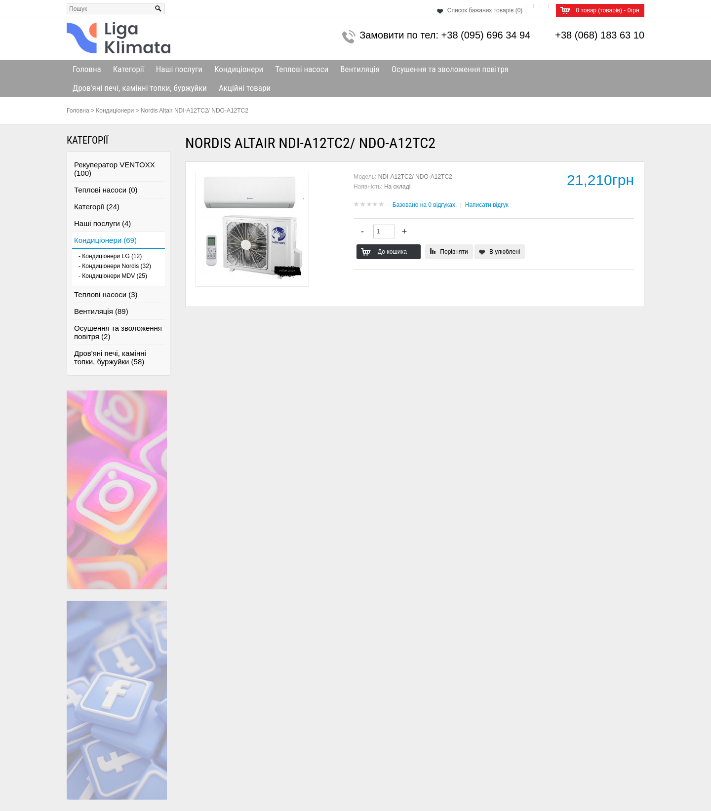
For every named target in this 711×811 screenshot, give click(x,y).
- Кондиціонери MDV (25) (113, 275)
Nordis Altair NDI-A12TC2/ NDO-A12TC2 (194, 110)
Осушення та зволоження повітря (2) (118, 332)
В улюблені (504, 251)
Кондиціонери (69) (105, 240)
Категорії (128, 69)
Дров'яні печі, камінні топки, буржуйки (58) (110, 357)
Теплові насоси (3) (106, 294)
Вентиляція (360, 69)
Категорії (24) (96, 206)
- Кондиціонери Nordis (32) (115, 266)
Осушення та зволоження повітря (450, 69)
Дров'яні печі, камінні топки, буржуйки (140, 88)
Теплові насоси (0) (106, 190)
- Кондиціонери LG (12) (110, 256)
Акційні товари (245, 88)
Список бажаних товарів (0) (485, 10)
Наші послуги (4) (102, 223)
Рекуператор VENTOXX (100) (114, 168)
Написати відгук (487, 204)
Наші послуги (179, 69)
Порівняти (454, 251)
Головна (87, 69)
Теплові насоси (301, 69)
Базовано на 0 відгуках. (425, 204)
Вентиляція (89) (101, 311)
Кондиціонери (238, 69)
